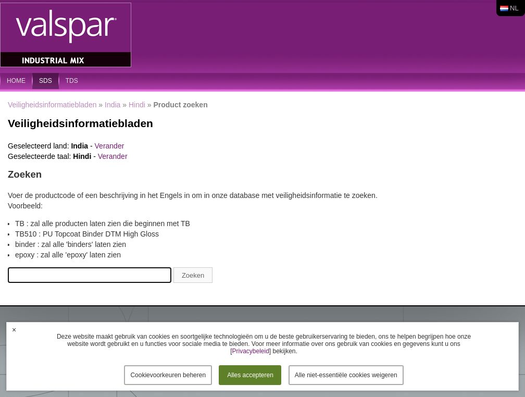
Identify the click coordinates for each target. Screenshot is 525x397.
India (112, 105)
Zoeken (193, 275)
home (16, 80)
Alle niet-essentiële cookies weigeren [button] (346, 375)
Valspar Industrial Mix (66, 35)
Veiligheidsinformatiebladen (52, 105)
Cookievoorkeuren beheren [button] (168, 375)
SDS (45, 80)
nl (514, 8)
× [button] (14, 330)
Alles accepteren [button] (250, 375)
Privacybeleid (250, 351)
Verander (109, 146)
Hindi (137, 105)
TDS (72, 80)
